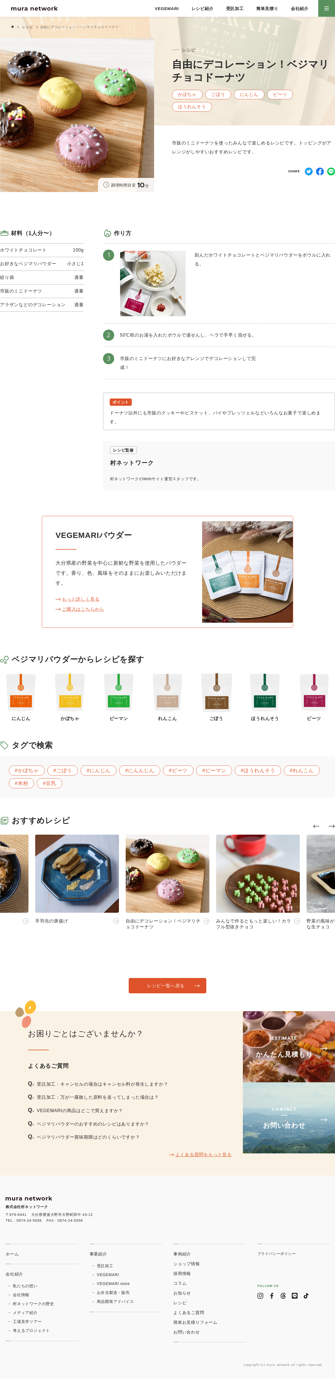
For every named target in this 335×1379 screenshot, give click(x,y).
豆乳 (51, 783)
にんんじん (141, 770)
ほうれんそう (259, 770)
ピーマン (215, 770)
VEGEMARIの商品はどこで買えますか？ (80, 1110)
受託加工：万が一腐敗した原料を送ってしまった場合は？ (98, 1097)
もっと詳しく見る (80, 599)
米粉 (23, 783)
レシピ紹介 (203, 8)
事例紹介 (182, 1254)
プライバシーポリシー (276, 1254)
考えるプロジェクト (31, 1330)
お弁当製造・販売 (113, 1292)
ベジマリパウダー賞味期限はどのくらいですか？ (88, 1137)
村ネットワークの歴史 (33, 1303)
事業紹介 (98, 1254)
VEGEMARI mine (113, 1283)
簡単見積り (267, 8)
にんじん (100, 770)
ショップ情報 (186, 1263)
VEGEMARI (167, 8)
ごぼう (64, 770)
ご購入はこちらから (83, 609)
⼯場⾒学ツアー (27, 1321)
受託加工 (235, 8)
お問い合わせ (186, 1332)
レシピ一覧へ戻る (166, 985)
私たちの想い (25, 1286)
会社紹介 (299, 8)
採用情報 (182, 1273)
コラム (179, 1283)
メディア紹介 (25, 1312)
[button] (316, 826)
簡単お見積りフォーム (195, 1322)
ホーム (12, 1254)
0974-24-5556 (29, 1220)
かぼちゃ (28, 770)
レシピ (27, 27)
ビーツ (180, 770)
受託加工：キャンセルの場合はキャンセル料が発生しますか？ (102, 1084)
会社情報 (21, 1295)
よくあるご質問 (188, 1312)
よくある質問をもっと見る (203, 1154)
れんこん (303, 770)
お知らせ (182, 1293)
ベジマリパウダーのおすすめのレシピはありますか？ (93, 1124)
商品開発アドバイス (115, 1301)
